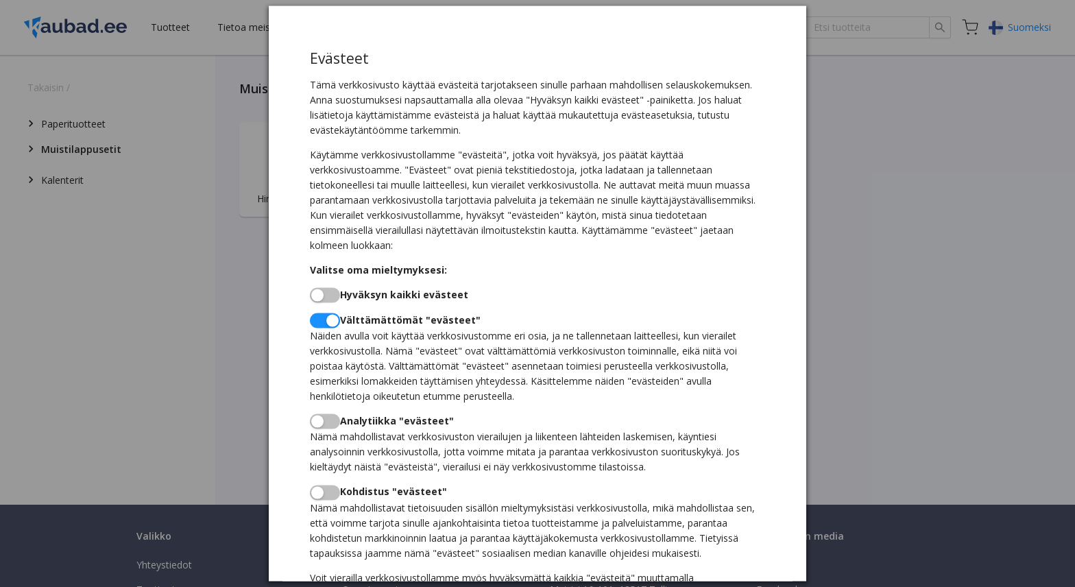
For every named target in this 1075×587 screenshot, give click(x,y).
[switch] (325, 294)
